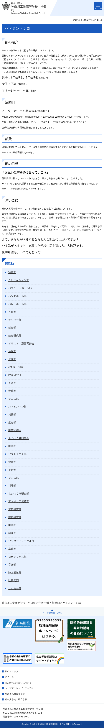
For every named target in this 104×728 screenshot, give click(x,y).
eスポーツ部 (15, 367)
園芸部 (12, 525)
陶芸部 (12, 446)
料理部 (12, 485)
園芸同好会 (14, 430)
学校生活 (44, 602)
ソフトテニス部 (17, 454)
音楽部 (12, 564)
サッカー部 (14, 588)
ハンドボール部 (17, 296)
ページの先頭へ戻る (52, 613)
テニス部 (13, 398)
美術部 (12, 469)
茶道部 (12, 383)
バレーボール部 (17, 304)
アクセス (9, 677)
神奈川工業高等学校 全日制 (19, 602)
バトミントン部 (17, 406)
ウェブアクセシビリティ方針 (19, 688)
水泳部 (12, 359)
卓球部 (12, 548)
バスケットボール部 (20, 288)
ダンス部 (13, 477)
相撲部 (12, 414)
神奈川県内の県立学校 (16, 699)
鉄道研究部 (14, 335)
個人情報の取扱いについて (18, 682)
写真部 (12, 272)
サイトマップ (11, 671)
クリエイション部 (18, 280)
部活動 (9, 263)
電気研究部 (14, 509)
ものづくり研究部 (18, 493)
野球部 (12, 390)
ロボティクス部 (17, 556)
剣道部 (12, 327)
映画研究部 (14, 375)
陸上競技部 (14, 572)
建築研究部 (14, 517)
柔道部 (12, 422)
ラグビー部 (14, 319)
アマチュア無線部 (18, 501)
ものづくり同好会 (18, 438)
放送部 (12, 351)
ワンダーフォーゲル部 (21, 540)
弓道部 (12, 311)
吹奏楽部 (13, 580)
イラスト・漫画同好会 (21, 343)
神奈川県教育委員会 (15, 694)
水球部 (12, 462)
